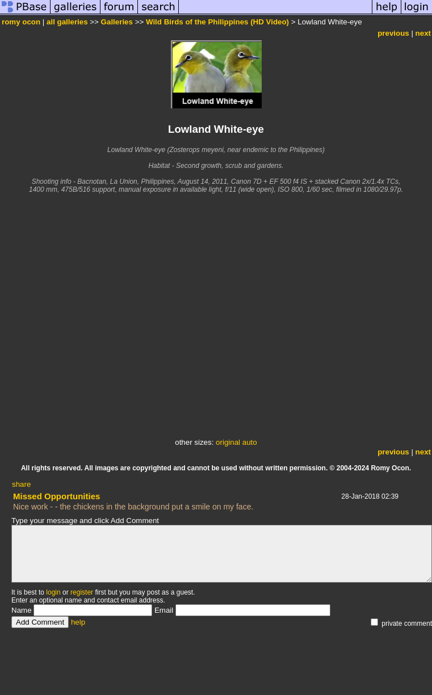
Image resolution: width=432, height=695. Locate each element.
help (78, 622)
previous (393, 33)
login (53, 592)
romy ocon (21, 22)
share (21, 484)
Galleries (117, 22)
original (228, 442)
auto (249, 442)
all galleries (67, 22)
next (423, 33)
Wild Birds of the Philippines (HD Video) (217, 22)
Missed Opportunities (56, 496)
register (81, 592)
